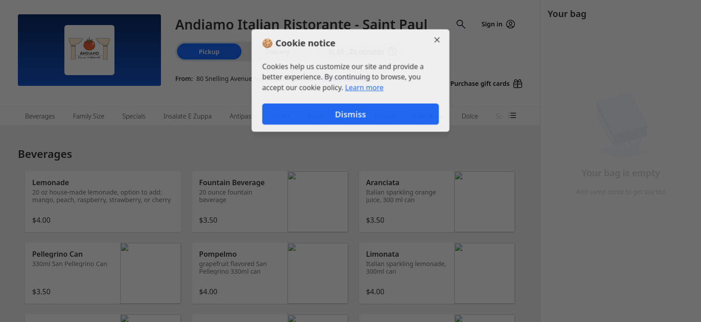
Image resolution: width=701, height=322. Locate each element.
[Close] (438, 39)
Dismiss (350, 114)
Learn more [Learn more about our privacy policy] (364, 88)
